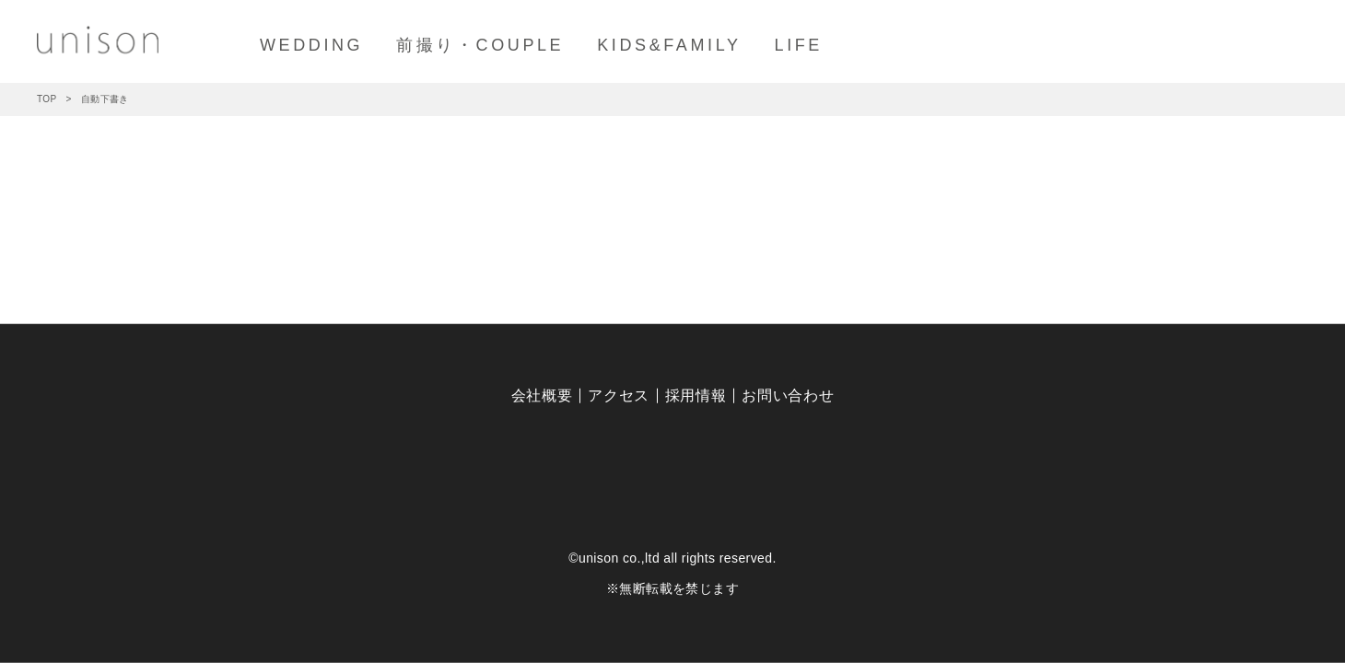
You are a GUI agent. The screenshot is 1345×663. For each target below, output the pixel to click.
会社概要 (542, 395)
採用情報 (696, 395)
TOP (47, 99)
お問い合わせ (788, 395)
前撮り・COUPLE (480, 45)
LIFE (799, 45)
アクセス (618, 395)
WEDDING (311, 45)
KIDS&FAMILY (669, 45)
